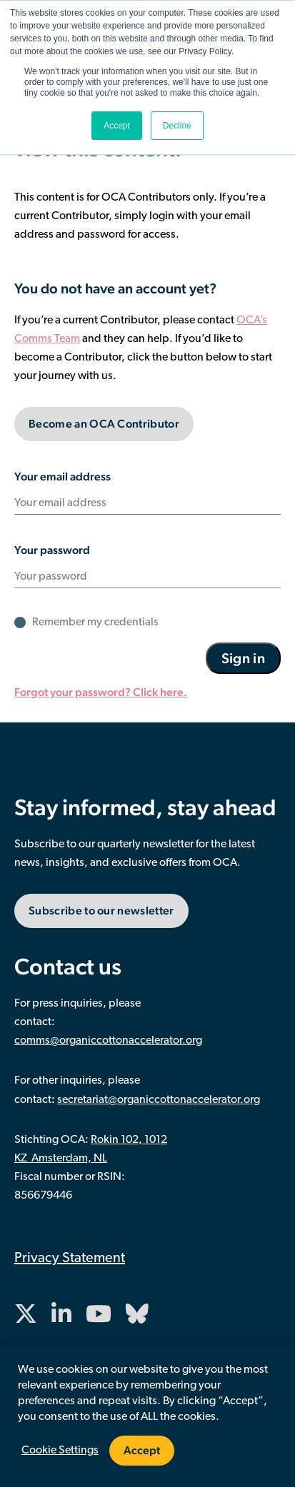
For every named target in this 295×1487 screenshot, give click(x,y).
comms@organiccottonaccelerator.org (108, 1041)
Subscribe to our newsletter (101, 910)
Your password (52, 550)
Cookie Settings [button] (60, 1450)
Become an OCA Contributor (104, 423)
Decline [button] (177, 126)
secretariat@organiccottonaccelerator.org (158, 1100)
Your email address (62, 476)
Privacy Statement (69, 1258)
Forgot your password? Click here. (100, 692)
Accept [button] (117, 126)
